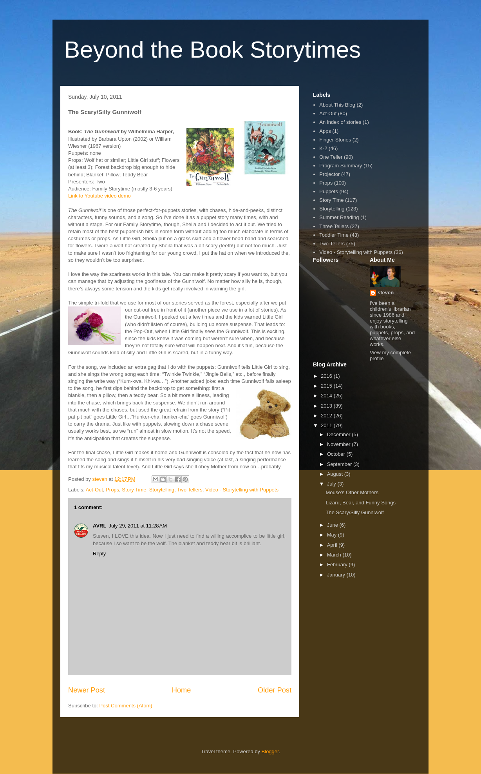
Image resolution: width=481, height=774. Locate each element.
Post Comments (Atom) (125, 706)
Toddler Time (333, 235)
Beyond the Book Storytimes (212, 49)
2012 (327, 416)
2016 (327, 376)
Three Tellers (334, 226)
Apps (325, 131)
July (332, 484)
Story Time (134, 490)
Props (112, 490)
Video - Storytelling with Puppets (241, 490)
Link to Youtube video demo (99, 196)
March (335, 555)
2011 (327, 425)
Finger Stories (335, 140)
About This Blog (337, 105)
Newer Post (86, 690)
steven (386, 292)
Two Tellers (190, 490)
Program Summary (340, 166)
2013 (327, 406)
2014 (327, 396)
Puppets (328, 191)
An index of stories (340, 122)
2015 (327, 386)
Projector (329, 174)
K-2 (323, 148)
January (337, 575)
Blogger (270, 751)
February (338, 564)
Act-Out (94, 490)
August (335, 474)
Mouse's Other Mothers (351, 492)
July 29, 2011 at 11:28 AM (137, 526)
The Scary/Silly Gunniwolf (354, 512)
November (339, 444)
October (337, 454)
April (333, 545)
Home (181, 690)
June (333, 525)
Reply (99, 553)
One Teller (330, 157)
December (339, 434)
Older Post (274, 690)
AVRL (99, 526)
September (340, 464)
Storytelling (161, 490)
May (332, 535)
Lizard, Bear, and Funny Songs (360, 503)
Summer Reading (339, 217)
